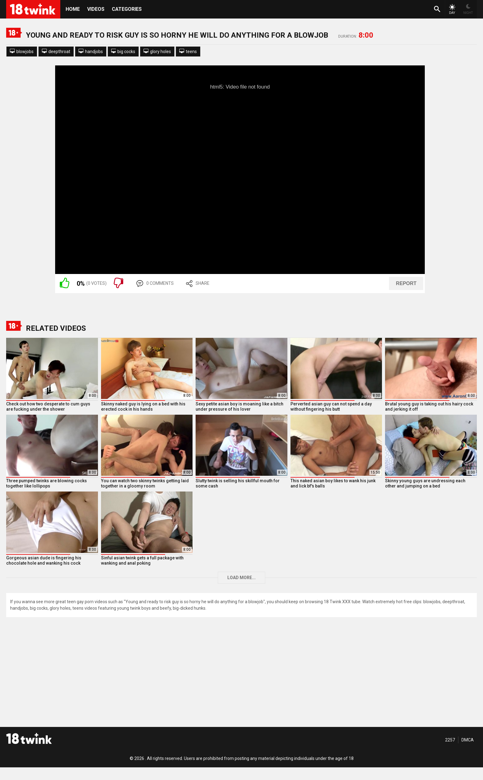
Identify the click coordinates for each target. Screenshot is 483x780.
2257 (450, 739)
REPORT (406, 283)
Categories (127, 9)
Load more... (241, 577)
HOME (73, 9)
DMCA (467, 739)
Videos (95, 9)
